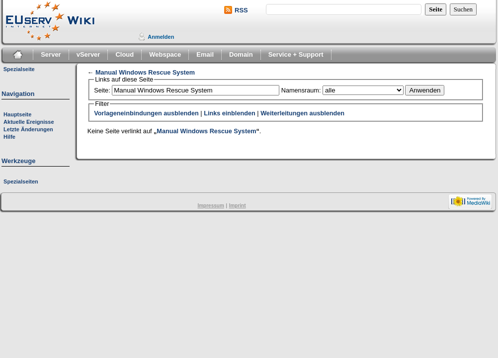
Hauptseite (17, 114)
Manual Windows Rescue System (145, 72)
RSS (241, 10)
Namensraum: (301, 90)
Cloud (124, 54)
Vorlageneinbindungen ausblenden (146, 113)
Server (51, 54)
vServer (88, 54)
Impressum (210, 205)
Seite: (102, 90)
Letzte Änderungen (28, 129)
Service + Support (296, 54)
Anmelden (161, 37)
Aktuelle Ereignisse (28, 122)
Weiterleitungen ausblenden (302, 113)
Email (205, 54)
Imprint (237, 205)
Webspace (165, 54)
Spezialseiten (20, 181)
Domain (241, 54)
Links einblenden (229, 113)
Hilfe (9, 137)
